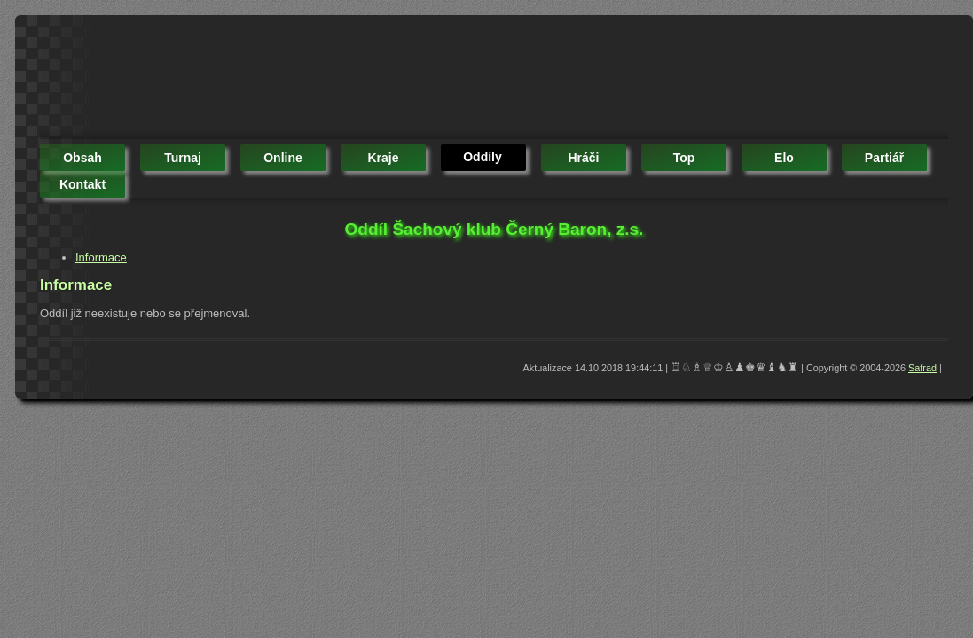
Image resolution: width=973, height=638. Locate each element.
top (684, 158)
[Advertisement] (363, 80)
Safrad (922, 367)
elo (784, 158)
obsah (82, 158)
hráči (583, 158)
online (282, 158)
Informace (101, 257)
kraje (382, 158)
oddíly (482, 157)
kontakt (82, 184)
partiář (884, 158)
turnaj (182, 158)
